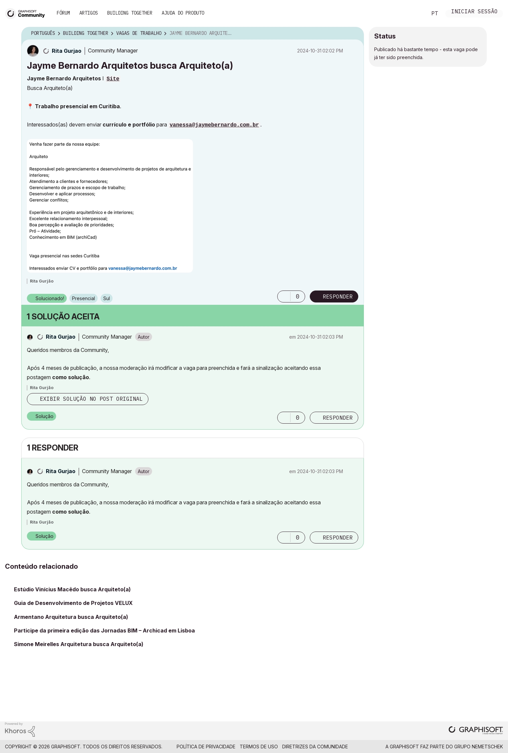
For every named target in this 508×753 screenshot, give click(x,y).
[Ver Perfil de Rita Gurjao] (66, 50)
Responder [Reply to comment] (338, 417)
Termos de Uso (259, 746)
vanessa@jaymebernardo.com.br (214, 125)
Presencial (83, 298)
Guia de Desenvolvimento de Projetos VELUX (73, 603)
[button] (110, 206)
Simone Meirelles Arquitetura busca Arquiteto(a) (78, 644)
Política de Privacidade (206, 746)
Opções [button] (354, 33)
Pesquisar (415, 13)
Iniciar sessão (474, 12)
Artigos (88, 13)
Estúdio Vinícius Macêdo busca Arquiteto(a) (72, 589)
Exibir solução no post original (91, 398)
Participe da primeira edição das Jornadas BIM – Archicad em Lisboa (104, 630)
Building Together (129, 13)
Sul (106, 298)
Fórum (63, 13)
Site (113, 79)
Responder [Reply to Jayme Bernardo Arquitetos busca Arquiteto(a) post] (338, 296)
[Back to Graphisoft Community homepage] (27, 13)
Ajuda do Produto (183, 13)
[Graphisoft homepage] (476, 731)
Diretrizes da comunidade (315, 746)
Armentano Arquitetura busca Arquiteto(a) (71, 617)
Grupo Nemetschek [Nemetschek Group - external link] (478, 746)
